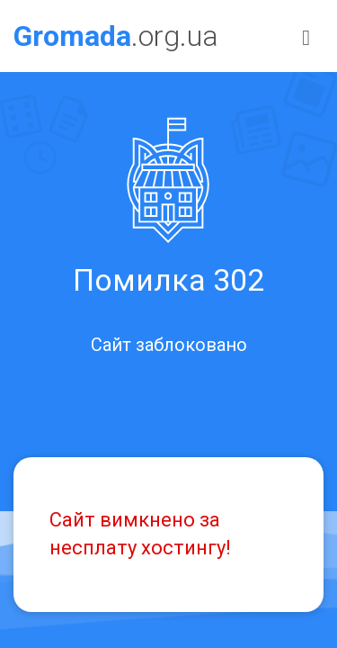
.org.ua (115, 36)
